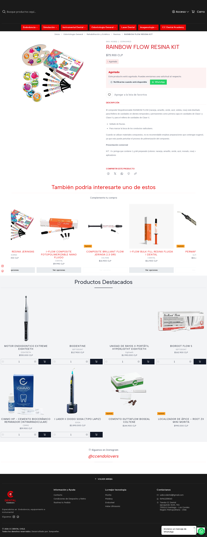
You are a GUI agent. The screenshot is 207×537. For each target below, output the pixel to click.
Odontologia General (73, 34)
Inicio (57, 34)
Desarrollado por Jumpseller (45, 531)
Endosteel (109, 502)
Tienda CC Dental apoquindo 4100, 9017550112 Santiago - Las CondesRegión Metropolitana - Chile (173, 506)
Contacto (58, 495)
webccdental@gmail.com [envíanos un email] (170, 495)
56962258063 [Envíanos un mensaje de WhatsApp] (164, 498)
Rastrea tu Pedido (62, 502)
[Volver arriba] (103, 479)
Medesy (109, 498)
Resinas (117, 34)
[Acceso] (180, 11)
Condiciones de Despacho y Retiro (70, 498)
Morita (108, 495)
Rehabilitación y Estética (98, 34)
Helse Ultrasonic (112, 506)
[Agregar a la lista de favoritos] (126, 94)
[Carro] (198, 11)
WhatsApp (158, 82)
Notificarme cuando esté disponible (128, 82)
